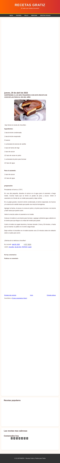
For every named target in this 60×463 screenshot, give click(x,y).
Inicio (31, 295)
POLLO (26, 15)
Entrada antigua (51, 295)
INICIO (11, 15)
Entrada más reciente (10, 295)
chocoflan (11, 247)
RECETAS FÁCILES (45, 15)
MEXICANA (34, 15)
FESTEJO (24, 247)
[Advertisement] (30, 32)
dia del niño (18, 247)
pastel (29, 247)
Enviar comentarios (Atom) (19, 298)
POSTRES (18, 15)
